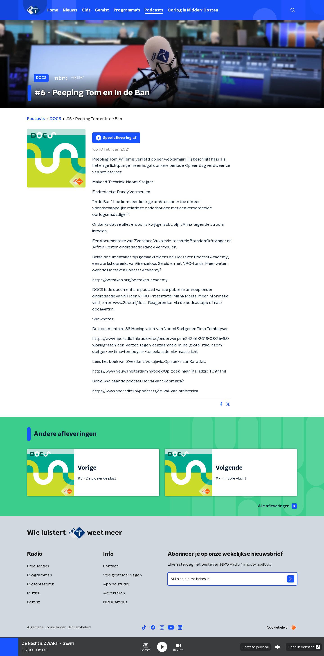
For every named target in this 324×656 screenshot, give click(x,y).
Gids (86, 10)
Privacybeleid (80, 627)
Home (52, 10)
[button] (145, 646)
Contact (110, 567)
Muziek (33, 593)
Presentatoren (40, 584)
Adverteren (114, 593)
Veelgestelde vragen (122, 575)
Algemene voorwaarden (46, 627)
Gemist (102, 10)
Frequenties (38, 567)
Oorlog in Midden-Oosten (193, 10)
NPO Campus (115, 602)
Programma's (127, 10)
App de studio (116, 584)
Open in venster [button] (304, 646)
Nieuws (70, 10)
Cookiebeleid (277, 627)
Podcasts (153, 10)
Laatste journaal (255, 646)
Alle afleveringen (277, 506)
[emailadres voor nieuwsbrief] (232, 579)
